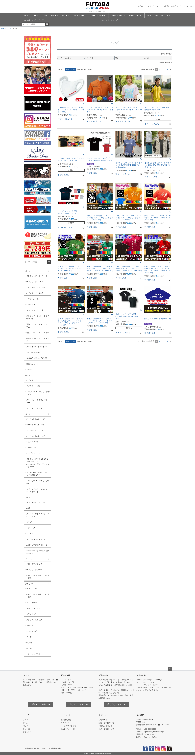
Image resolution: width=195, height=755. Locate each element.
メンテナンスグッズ (34, 620)
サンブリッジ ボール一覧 (36, 276)
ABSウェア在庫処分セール (36, 545)
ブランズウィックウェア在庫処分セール (37, 552)
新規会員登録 (66, 720)
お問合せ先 (141, 675)
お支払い (26, 675)
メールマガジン (189, 6)
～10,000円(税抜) (33, 352)
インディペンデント (117, 16)
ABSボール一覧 (32, 299)
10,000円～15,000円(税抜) (36, 358)
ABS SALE (30, 305)
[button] (170, 69)
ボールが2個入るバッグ (35, 425)
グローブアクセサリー (35, 564)
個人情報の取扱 (55, 748)
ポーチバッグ (31, 447)
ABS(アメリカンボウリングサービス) (38, 393)
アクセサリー (78, 16)
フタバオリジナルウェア (36, 539)
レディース (30, 528)
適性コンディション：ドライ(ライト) (37, 317)
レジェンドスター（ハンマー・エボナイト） (36, 490)
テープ (29, 637)
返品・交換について (106, 729)
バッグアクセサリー (34, 453)
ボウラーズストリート (96, 16)
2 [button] (159, 70)
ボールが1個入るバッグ (35, 419)
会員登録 (166, 6)
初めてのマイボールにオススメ (37, 339)
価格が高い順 (81, 69)
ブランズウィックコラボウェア (158, 16)
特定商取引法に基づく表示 (35, 748)
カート (158, 6)
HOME (3, 28)
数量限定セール (32, 364)
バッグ (44, 16)
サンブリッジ (31, 589)
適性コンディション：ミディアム (37, 325)
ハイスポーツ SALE (34, 293)
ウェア (25, 16)
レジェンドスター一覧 (35, 310)
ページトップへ (170, 669)
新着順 (90, 69)
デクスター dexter (33, 386)
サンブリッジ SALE (34, 282)
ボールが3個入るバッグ (35, 430)
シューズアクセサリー (35, 408)
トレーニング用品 (33, 654)
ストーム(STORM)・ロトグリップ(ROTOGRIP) (37, 473)
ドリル (29, 370)
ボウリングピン (32, 631)
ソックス (29, 625)
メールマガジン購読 (68, 726)
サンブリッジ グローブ (35, 570)
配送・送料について (106, 723)
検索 (47, 24)
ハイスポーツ (31, 380)
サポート (102, 715)
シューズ (54, 16)
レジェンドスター (33, 608)
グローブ (65, 16)
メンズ (29, 522)
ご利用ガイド (176, 6)
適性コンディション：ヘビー (37, 333)
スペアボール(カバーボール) (37, 347)
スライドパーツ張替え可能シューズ (37, 401)
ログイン (141, 6)
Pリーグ (29, 643)
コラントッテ (31, 614)
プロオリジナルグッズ (109, 20)
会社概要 (140, 715)
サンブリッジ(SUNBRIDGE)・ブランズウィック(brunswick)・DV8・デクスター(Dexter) (38, 463)
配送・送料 (65, 675)
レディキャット (135, 16)
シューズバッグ (32, 442)
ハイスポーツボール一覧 (36, 287)
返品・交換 (103, 675)
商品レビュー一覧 (68, 729)
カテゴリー (27, 715)
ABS (28, 508)
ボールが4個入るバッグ (35, 436)
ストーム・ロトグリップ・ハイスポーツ (37, 515)
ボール (35, 16)
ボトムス (29, 534)
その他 (29, 648)
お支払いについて (105, 726)
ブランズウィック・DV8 (35, 502)
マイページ (150, 6)
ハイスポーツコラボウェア (33, 20)
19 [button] (167, 70)
